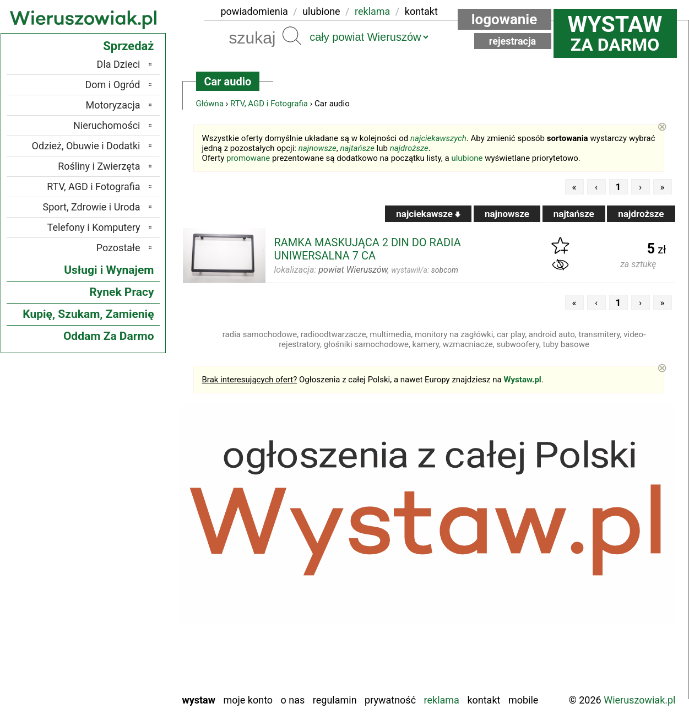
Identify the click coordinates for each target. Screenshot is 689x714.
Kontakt (483, 700)
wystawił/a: (424, 270)
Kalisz (128, 550)
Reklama (441, 700)
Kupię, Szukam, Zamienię (88, 314)
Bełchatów (119, 505)
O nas (293, 700)
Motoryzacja (113, 105)
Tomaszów (118, 639)
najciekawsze (428, 213)
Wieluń (126, 669)
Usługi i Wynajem (109, 270)
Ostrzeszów (116, 565)
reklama (372, 11)
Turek (129, 654)
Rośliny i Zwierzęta (99, 166)
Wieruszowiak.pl (639, 700)
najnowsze (318, 148)
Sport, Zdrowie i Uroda (91, 207)
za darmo (615, 33)
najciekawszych (438, 138)
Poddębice (118, 609)
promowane (248, 158)
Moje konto (248, 700)
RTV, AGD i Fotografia (269, 104)
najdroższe (409, 148)
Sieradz (125, 624)
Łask (130, 520)
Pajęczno (121, 594)
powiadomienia (254, 11)
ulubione (321, 11)
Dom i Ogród (112, 84)
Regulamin (335, 700)
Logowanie (504, 19)
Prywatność (390, 700)
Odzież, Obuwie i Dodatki (86, 146)
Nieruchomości (106, 125)
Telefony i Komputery (93, 227)
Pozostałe (118, 247)
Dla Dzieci (118, 64)
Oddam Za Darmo (108, 336)
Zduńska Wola (112, 684)
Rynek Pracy (121, 292)
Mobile (523, 700)
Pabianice (120, 580)
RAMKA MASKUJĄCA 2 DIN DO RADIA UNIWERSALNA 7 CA (367, 249)
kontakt (421, 11)
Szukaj (291, 35)
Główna (210, 104)
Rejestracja (512, 41)
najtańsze (357, 148)
